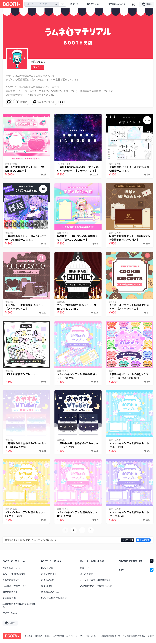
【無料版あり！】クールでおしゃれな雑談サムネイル (129, 169)
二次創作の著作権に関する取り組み (19, 605)
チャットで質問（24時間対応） (95, 580)
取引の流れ (46, 586)
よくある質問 (86, 574)
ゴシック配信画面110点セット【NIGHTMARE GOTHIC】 (77, 307)
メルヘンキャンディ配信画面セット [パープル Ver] (129, 514)
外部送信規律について (110, 636)
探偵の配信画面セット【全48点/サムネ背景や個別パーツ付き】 (129, 238)
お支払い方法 (47, 580)
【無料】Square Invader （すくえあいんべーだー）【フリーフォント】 (78, 169)
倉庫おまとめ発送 (50, 591)
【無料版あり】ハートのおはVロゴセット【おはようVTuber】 (128, 376)
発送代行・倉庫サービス (15, 586)
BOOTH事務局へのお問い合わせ (96, 586)
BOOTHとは (93, 4)
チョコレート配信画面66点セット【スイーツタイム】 (24, 307)
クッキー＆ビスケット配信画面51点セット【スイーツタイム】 (129, 307)
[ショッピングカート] (133, 4)
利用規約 (38, 636)
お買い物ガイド (49, 574)
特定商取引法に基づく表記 (134, 636)
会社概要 (28, 636)
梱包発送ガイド (10, 591)
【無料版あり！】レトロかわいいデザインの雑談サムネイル (25, 238)
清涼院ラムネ (38, 61)
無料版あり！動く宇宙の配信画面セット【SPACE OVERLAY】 (77, 238)
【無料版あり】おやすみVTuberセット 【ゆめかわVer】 (25, 445)
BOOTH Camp (10, 613)
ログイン (74, 4)
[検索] (56, 4)
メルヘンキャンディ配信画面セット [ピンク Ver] (77, 514)
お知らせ (84, 568)
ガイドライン (72, 636)
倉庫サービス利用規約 (54, 636)
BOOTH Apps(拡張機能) (14, 574)
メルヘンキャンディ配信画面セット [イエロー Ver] (25, 514)
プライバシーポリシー (89, 636)
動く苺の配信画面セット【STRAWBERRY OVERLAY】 (25, 169)
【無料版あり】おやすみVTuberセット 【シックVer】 (77, 445)
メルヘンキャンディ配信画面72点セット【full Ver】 (77, 376)
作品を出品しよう (116, 4)
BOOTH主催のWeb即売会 (54, 597)
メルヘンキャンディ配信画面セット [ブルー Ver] (129, 445)
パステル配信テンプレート (20, 374)
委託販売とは (9, 597)
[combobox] (41, 4)
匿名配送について (11, 580)
